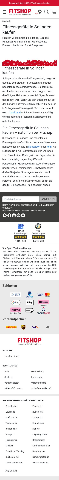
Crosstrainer (12, 406)
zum (11, 356)
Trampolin (37, 417)
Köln (49, 146)
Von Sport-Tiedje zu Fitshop (17, 248)
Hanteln (36, 428)
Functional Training (15, 451)
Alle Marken (11, 470)
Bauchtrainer (38, 451)
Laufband (15, 112)
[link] (5, 216)
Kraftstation (11, 417)
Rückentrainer (12, 457)
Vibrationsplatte (40, 462)
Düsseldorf (34, 146)
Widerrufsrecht (38, 383)
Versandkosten (11, 383)
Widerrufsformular (13, 388)
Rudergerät (37, 412)
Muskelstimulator (14, 462)
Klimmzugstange (40, 457)
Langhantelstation (41, 445)
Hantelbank (38, 423)
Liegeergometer (40, 434)
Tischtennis (11, 423)
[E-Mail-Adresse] (20, 199)
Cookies (8, 377)
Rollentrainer (38, 440)
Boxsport (10, 434)
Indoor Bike (11, 428)
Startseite (6, 21)
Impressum (36, 377)
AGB (6, 371)
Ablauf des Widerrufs (41, 388)
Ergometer (37, 406)
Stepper (9, 445)
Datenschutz (37, 371)
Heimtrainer (11, 440)
